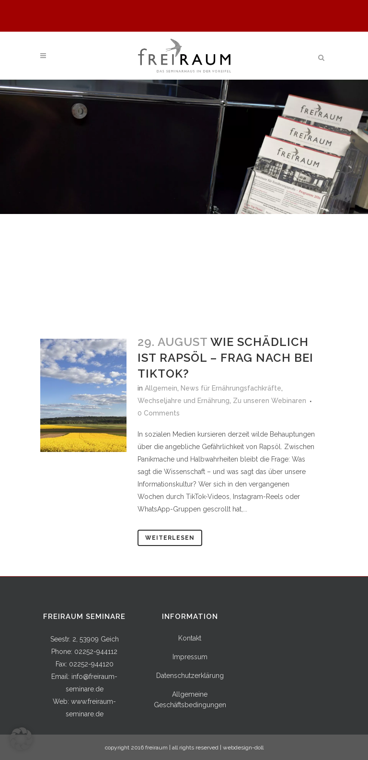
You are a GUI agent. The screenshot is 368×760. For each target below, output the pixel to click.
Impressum (189, 657)
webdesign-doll (243, 747)
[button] (21, 739)
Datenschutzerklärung (190, 675)
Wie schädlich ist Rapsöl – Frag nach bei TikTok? (225, 357)
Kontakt (189, 638)
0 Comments (159, 413)
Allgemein (161, 388)
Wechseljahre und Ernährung (184, 400)
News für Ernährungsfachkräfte (231, 388)
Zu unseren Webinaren (269, 400)
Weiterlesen (170, 537)
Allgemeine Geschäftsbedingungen (190, 699)
